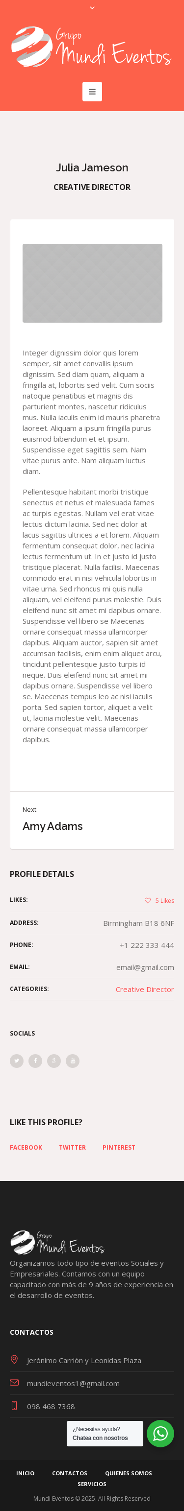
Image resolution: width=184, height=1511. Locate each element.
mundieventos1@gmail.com (73, 1383)
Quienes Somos (128, 1473)
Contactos (69, 1473)
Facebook (26, 1148)
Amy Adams (53, 826)
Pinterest (119, 1148)
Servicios (92, 1483)
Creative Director (145, 989)
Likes (165, 901)
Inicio (25, 1473)
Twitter (72, 1148)
